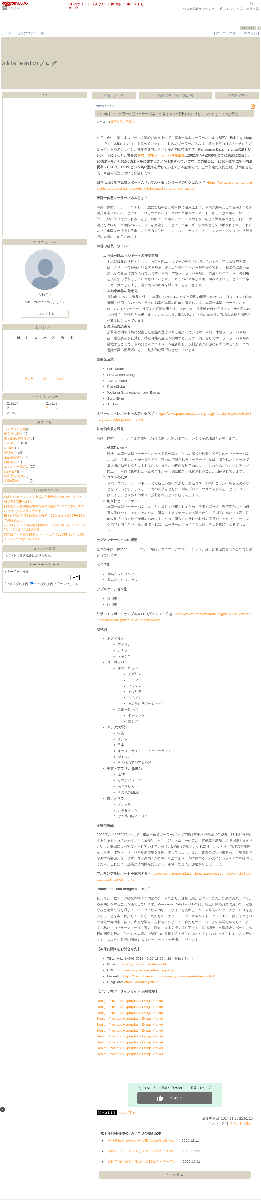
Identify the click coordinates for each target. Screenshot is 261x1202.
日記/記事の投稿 (44, 490)
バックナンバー (45, 397)
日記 (17, 33)
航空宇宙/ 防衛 (14, 476)
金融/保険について (17, 481)
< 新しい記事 (114, 95)
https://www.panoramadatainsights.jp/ (146, 970)
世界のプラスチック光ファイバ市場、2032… (142, 1151)
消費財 (8, 448)
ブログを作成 (233, 9)
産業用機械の (13, 457)
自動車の (10, 462)
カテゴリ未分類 (15, 429)
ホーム (6, 33)
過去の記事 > (237, 95)
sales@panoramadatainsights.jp (146, 964)
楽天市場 (252, 9)
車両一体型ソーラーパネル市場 (161, 155)
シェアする (127, 1112)
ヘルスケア (12, 443)
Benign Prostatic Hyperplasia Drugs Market (130, 1001)
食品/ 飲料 (11, 471)
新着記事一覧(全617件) (175, 95)
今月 (45, 378)
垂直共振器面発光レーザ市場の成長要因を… (141, 1141)
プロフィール (34, 33)
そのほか (13, 8)
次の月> (61, 378)
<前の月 (28, 378)
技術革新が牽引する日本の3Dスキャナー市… (142, 1161)
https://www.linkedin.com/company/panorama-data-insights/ (169, 976)
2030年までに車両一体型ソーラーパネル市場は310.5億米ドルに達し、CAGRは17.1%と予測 (167, 114)
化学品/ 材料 (12, 434)
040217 (248, 28)
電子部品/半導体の (17, 438)
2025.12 (51, 408)
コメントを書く (241, 1123)
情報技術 (10, 452)
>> (198, 9)
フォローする (44, 314)
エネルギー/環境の (17, 466)
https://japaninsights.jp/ (141, 982)
